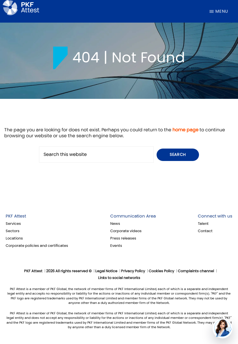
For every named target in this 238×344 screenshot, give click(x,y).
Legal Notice (106, 271)
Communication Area (133, 216)
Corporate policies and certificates (37, 245)
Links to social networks (119, 278)
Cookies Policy (161, 271)
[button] (222, 328)
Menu (221, 11)
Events (116, 245)
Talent (203, 223)
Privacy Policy (133, 271)
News (115, 223)
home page (185, 129)
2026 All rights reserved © (69, 271)
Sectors (13, 231)
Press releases (123, 238)
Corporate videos (126, 231)
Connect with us (215, 216)
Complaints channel (196, 271)
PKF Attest (16, 216)
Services (13, 223)
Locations (14, 238)
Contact (205, 231)
